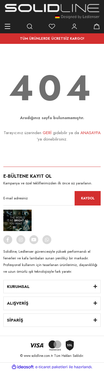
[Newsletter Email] (52, 198)
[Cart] (96, 26)
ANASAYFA (90, 133)
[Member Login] (74, 26)
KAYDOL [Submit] (88, 198)
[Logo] (52, 11)
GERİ (47, 133)
